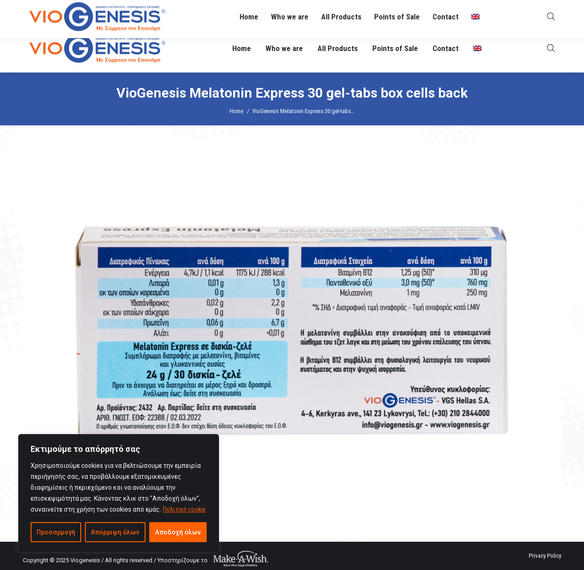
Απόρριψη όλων (115, 532)
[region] (118, 493)
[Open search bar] (551, 48)
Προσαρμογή (55, 532)
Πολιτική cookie (184, 509)
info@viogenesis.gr (265, 12)
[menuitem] (477, 48)
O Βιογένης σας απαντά (371, 12)
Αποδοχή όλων (178, 532)
